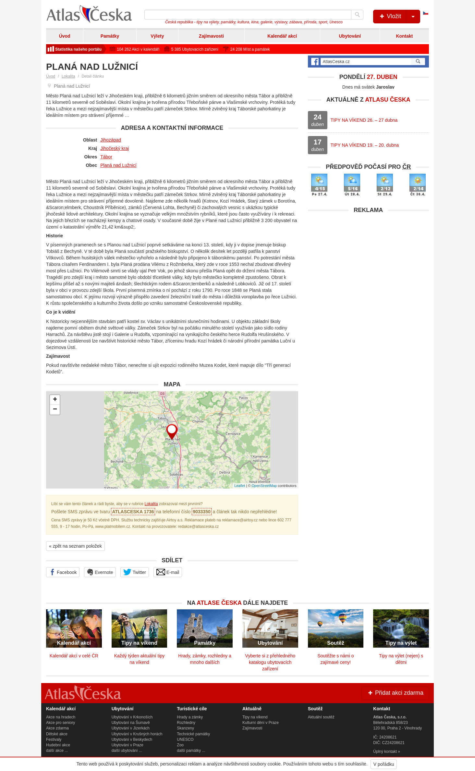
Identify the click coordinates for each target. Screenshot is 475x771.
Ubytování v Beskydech (132, 739)
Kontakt (404, 36)
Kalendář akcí (282, 36)
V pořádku (383, 764)
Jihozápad (110, 140)
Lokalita (68, 76)
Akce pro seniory (60, 722)
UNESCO (185, 739)
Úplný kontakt (385, 751)
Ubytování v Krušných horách (137, 734)
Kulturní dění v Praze (260, 722)
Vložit (399, 16)
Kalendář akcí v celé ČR (74, 655)
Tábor (106, 156)
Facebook (63, 572)
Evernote (100, 572)
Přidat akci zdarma (395, 693)
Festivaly (53, 739)
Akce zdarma (57, 728)
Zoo (180, 745)
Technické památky (193, 734)
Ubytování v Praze (127, 745)
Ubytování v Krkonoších (132, 717)
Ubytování (350, 36)
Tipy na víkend (255, 717)
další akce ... (57, 750)
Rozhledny (186, 722)
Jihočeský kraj (114, 148)
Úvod (64, 36)
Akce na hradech (60, 717)
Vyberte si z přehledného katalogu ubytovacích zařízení (270, 662)
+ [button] (55, 400)
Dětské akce (56, 734)
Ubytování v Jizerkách (131, 728)
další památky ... (191, 750)
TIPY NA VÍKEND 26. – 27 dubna (364, 120)
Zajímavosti (211, 36)
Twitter (134, 572)
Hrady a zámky (190, 717)
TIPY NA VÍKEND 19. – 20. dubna (365, 145)
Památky (110, 36)
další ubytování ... (127, 750)
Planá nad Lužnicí (118, 165)
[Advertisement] (368, 262)
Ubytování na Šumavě (131, 722)
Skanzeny (185, 728)
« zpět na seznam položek (75, 546)
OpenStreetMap (264, 486)
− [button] (55, 410)
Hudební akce (58, 745)
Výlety (157, 36)
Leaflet (239, 486)
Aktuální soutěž (321, 717)
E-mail (167, 572)
